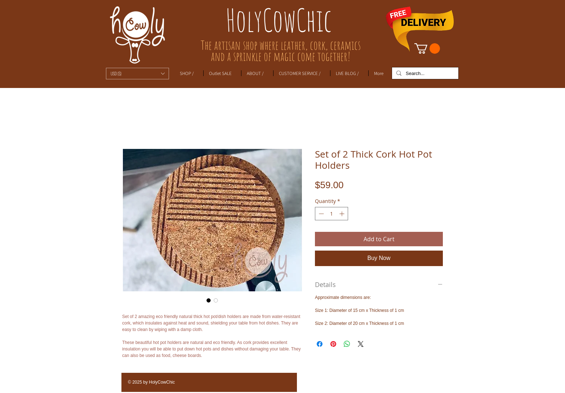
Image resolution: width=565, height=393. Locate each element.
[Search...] (424, 73)
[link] (427, 48)
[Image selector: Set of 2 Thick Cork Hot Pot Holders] (208, 300)
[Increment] (342, 213)
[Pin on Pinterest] (333, 344)
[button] (137, 73)
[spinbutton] (331, 213)
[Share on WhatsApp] (347, 344)
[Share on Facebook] (319, 344)
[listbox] (137, 73)
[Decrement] (320, 213)
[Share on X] (360, 344)
